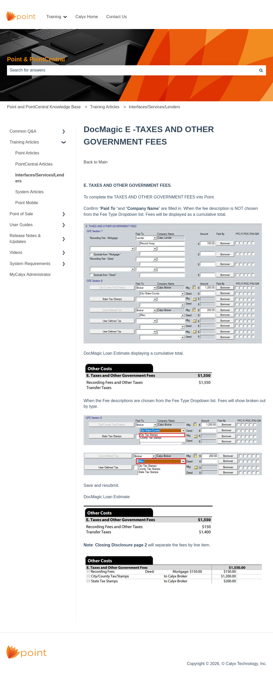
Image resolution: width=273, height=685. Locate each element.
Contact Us (116, 17)
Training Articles (104, 107)
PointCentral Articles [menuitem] (34, 164)
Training (53, 17)
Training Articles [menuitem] (24, 142)
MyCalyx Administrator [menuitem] (30, 274)
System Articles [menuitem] (29, 192)
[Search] (261, 70)
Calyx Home (86, 17)
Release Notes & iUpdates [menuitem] (25, 238)
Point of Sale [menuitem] (21, 214)
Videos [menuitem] (16, 252)
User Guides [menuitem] (21, 225)
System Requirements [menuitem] (30, 263)
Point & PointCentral (36, 59)
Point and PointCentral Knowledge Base (44, 107)
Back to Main (95, 162)
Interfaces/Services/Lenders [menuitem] (39, 178)
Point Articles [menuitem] (27, 153)
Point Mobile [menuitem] (26, 203)
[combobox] (131, 70)
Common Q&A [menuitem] (23, 131)
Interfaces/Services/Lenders (154, 107)
